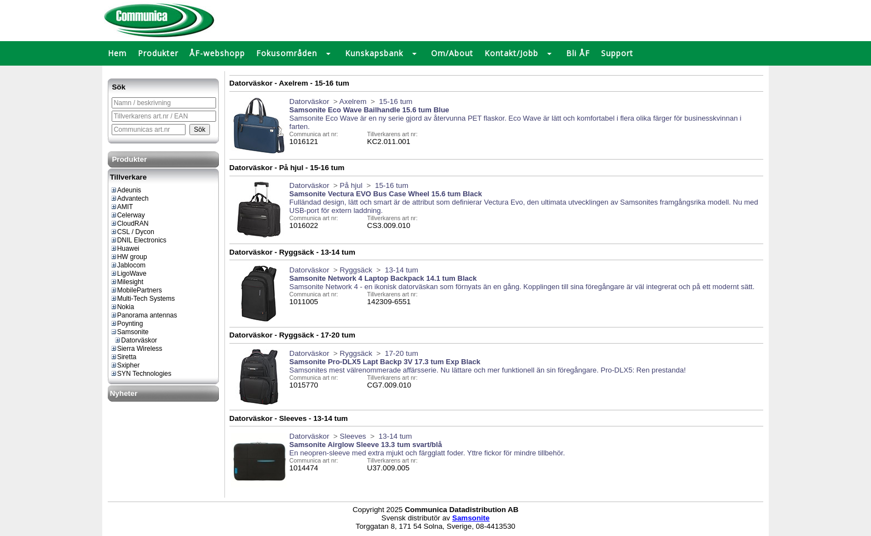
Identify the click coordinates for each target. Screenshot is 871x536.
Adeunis (125, 190)
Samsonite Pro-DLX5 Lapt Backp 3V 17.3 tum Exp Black (384, 362)
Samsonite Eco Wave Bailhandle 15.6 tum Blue (369, 110)
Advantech (129, 198)
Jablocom (128, 265)
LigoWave (128, 273)
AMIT (121, 207)
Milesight (126, 282)
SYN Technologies (141, 374)
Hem (117, 53)
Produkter (158, 53)
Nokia (122, 307)
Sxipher (125, 365)
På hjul (351, 185)
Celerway (127, 215)
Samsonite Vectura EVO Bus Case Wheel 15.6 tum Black (385, 194)
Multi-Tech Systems (142, 298)
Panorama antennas (143, 315)
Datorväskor (135, 340)
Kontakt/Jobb (511, 53)
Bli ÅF (578, 53)
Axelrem (353, 101)
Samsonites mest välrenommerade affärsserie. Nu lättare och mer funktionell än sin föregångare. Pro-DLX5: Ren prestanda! (487, 370)
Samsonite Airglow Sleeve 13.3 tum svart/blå (365, 444)
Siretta (123, 357)
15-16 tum (395, 101)
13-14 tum (400, 270)
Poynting (126, 323)
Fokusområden (286, 53)
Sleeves (353, 436)
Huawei (124, 248)
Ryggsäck (356, 270)
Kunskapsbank (374, 53)
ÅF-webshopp (217, 53)
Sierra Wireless (136, 349)
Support (617, 53)
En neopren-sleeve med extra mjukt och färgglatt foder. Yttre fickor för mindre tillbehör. (427, 453)
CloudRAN (129, 223)
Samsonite (129, 332)
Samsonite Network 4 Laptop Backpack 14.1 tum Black (383, 278)
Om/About (452, 53)
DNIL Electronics (138, 240)
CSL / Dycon (132, 232)
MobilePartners (136, 290)
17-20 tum (400, 353)
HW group (128, 257)
